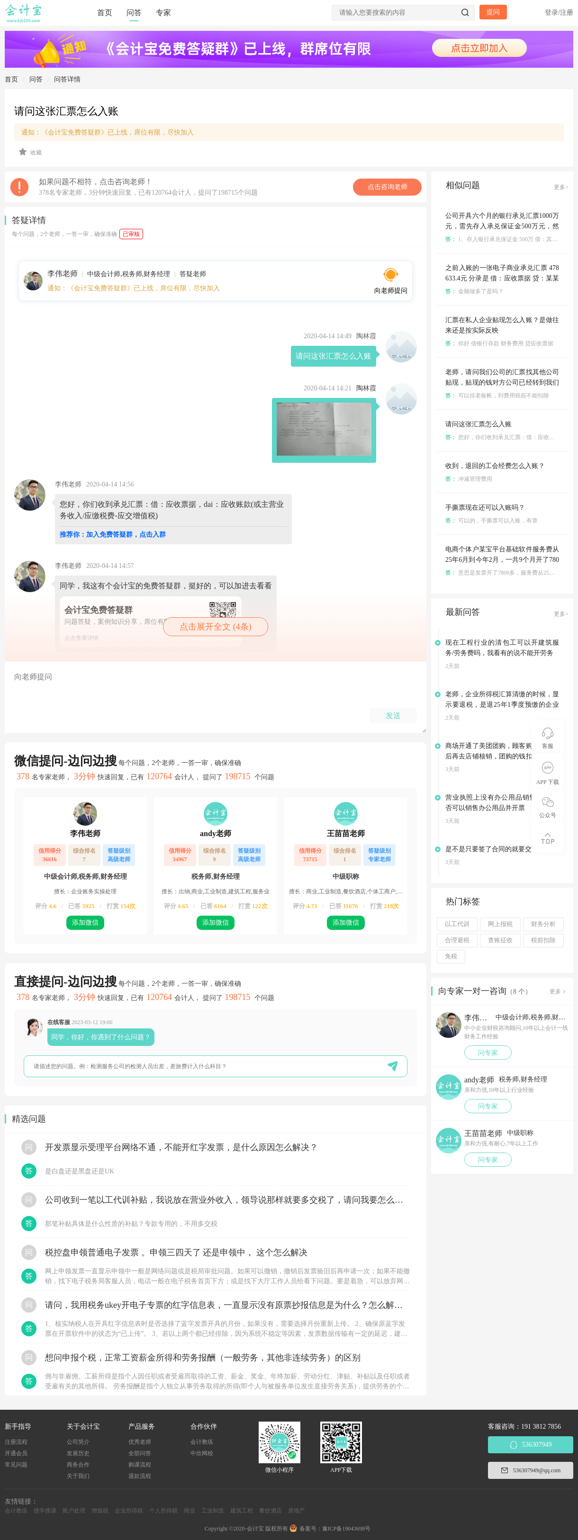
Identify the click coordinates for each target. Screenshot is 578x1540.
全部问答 (139, 1453)
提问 (493, 12)
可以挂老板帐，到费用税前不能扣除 (497, 395)
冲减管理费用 (468, 479)
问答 (134, 13)
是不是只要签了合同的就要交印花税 (498, 849)
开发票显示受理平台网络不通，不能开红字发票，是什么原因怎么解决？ (181, 1147)
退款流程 (139, 1476)
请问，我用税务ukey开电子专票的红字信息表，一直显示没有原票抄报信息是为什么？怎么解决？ (227, 1305)
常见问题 (16, 1464)
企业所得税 (129, 1510)
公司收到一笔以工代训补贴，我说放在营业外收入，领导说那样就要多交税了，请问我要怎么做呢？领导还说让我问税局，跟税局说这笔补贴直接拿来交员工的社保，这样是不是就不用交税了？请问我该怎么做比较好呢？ (227, 1200)
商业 (189, 1510)
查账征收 (500, 940)
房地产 (296, 1510)
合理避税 (457, 940)
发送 (393, 715)
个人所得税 (163, 1510)
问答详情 (67, 79)
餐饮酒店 (270, 1510)
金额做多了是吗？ (474, 291)
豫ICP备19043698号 (346, 1528)
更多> (561, 187)
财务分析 (543, 924)
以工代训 (457, 924)
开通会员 (16, 1453)
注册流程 (16, 1442)
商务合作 (78, 1464)
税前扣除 (543, 940)
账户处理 (74, 1510)
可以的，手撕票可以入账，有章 (491, 520)
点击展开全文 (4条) (216, 626)
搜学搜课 (45, 1510)
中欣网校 (201, 1453)
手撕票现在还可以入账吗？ (485, 507)
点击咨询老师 (387, 186)
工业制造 (212, 1510)
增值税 (99, 1510)
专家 (163, 13)
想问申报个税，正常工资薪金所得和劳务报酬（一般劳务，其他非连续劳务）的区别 (203, 1357)
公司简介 (78, 1442)
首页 (104, 13)
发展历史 (78, 1453)
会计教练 (201, 1442)
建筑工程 (241, 1510)
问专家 (488, 1052)
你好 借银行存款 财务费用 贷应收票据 (499, 343)
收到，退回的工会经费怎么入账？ (495, 465)
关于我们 (78, 1476)
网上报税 (500, 924)
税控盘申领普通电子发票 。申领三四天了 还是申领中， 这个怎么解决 (176, 1252)
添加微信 (85, 922)
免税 (451, 956)
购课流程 (139, 1464)
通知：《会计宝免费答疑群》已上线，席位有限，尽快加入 (107, 132)
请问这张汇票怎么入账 (478, 424)
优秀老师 (139, 1442)
